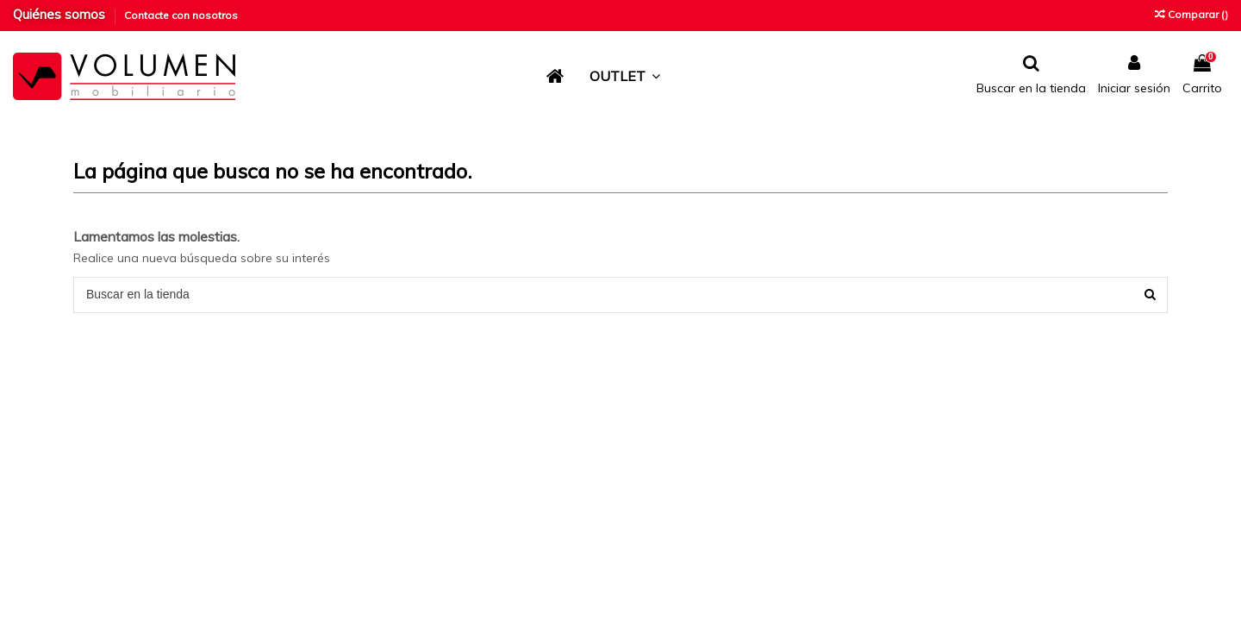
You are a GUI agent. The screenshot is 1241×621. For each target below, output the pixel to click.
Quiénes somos (61, 14)
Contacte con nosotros (181, 15)
